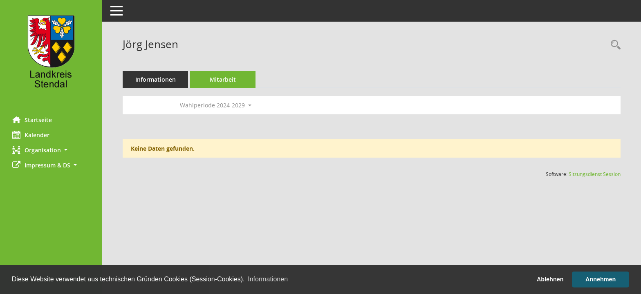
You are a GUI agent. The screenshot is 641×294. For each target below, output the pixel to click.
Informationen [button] (268, 279)
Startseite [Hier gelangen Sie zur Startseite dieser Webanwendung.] (32, 120)
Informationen (155, 79)
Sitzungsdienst (595, 174)
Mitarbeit (223, 79)
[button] (51, 150)
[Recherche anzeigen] (614, 45)
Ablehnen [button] (550, 279)
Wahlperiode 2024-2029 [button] (215, 105)
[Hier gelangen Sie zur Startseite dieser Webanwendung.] (51, 55)
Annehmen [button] (600, 279)
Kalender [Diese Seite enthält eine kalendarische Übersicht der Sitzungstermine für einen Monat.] (30, 135)
